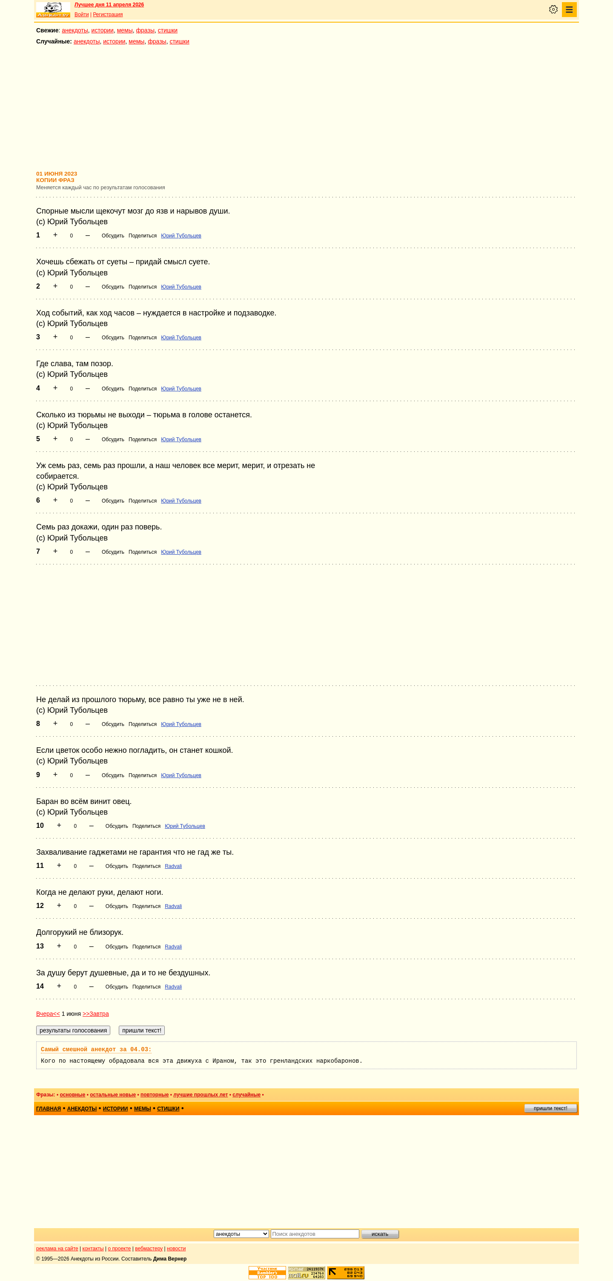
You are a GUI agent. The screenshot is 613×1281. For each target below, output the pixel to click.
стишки (168, 30)
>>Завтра (96, 1013)
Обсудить (113, 236)
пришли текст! (550, 1108)
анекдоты (75, 30)
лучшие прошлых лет (200, 1095)
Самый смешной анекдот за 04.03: (96, 1049)
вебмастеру (149, 1249)
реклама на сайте (57, 1249)
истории (103, 30)
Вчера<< (48, 1013)
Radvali (173, 866)
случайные (246, 1095)
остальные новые (113, 1095)
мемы (125, 30)
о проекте (119, 1249)
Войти (81, 14)
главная (48, 1109)
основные (72, 1095)
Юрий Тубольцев (181, 236)
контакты (93, 1249)
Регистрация (108, 14)
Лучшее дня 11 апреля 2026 (109, 5)
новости (176, 1249)
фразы (145, 30)
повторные (154, 1095)
